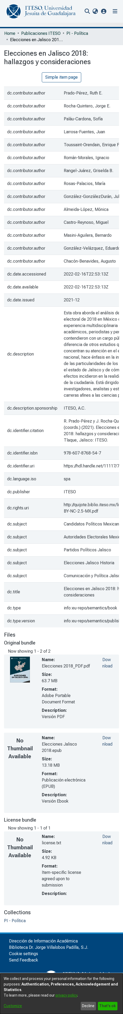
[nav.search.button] (87, 11)
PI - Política (77, 33)
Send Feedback (23, 960)
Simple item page (61, 77)
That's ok (107, 1006)
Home (9, 33)
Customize (13, 1006)
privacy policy (66, 995)
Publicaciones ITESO (41, 33)
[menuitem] (95, 11)
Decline (88, 1006)
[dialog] (61, 993)
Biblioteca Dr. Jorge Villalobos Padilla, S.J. (48, 947)
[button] (104, 11)
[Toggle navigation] (115, 11)
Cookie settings (23, 953)
